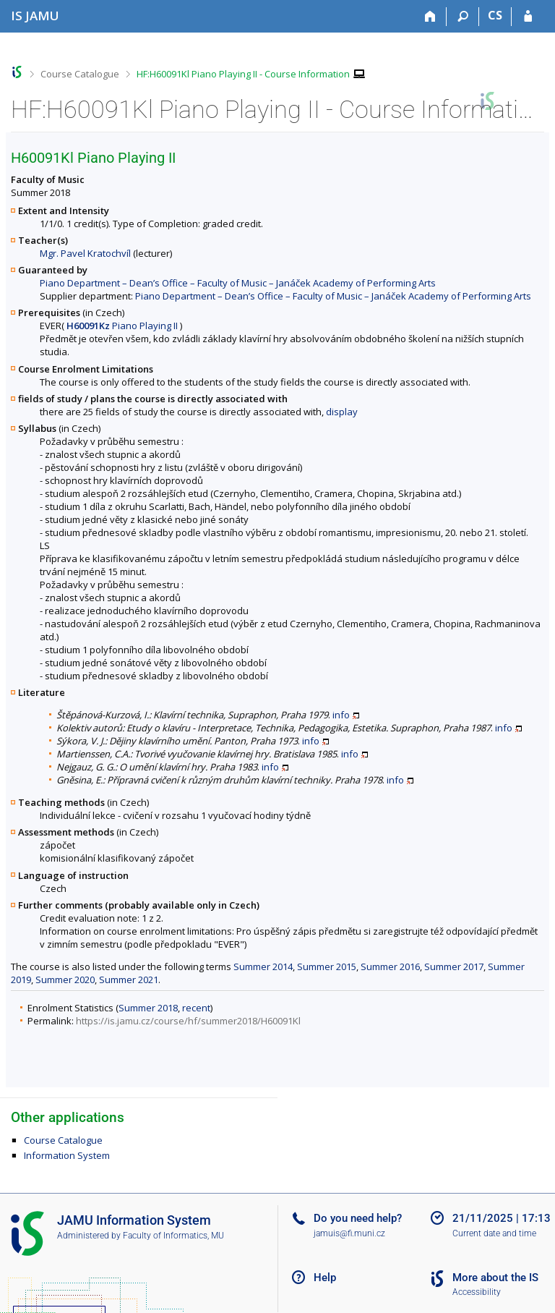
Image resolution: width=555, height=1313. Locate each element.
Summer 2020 (65, 979)
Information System (67, 1155)
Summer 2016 (390, 966)
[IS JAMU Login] (528, 16)
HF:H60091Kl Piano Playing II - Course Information (243, 73)
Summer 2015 (326, 966)
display (342, 411)
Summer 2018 (148, 1007)
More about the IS (495, 1277)
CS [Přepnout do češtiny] (495, 15)
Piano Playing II (122, 325)
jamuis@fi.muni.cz (349, 1233)
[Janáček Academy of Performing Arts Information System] (35, 15)
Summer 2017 (453, 966)
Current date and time (494, 1233)
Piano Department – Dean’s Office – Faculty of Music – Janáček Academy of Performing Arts (238, 282)
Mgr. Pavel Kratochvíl (85, 253)
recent (196, 1007)
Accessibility (476, 1292)
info (341, 714)
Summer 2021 (128, 979)
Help (325, 1277)
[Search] (463, 16)
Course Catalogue (79, 73)
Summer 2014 (263, 966)
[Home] (430, 16)
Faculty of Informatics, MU (173, 1236)
